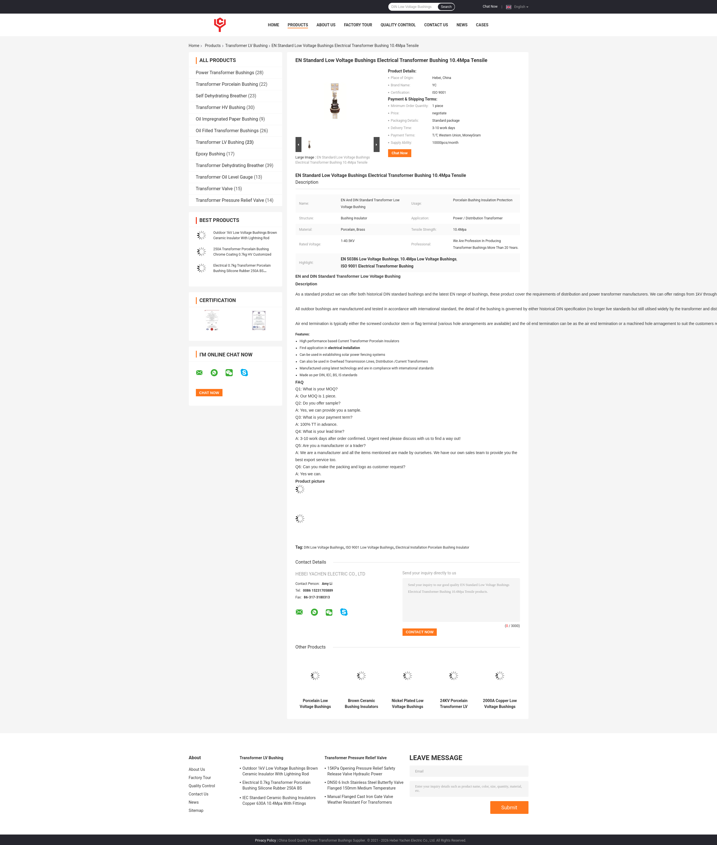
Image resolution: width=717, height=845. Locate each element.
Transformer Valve (214, 188)
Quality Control (398, 25)
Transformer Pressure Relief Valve (230, 200)
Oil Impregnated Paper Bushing (227, 119)
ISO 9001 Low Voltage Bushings (370, 546)
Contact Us (436, 25)
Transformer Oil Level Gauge (224, 177)
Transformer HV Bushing (220, 107)
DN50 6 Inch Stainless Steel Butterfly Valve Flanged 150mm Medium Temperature (366, 784)
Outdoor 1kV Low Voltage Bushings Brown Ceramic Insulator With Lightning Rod (280, 770)
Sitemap (196, 809)
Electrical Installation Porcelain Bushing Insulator (432, 546)
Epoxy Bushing (210, 154)
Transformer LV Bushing (246, 45)
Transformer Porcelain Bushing (227, 84)
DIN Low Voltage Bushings (324, 546)
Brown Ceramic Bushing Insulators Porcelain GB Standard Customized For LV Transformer (361, 702)
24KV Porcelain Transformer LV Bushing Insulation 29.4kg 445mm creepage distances (453, 702)
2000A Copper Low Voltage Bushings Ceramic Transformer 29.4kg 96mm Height (500, 702)
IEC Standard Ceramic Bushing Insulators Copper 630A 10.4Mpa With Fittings (279, 799)
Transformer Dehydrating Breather (230, 165)
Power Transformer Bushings (225, 72)
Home (273, 25)
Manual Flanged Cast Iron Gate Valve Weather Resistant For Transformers (360, 798)
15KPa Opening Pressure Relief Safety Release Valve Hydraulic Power (361, 770)
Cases (482, 25)
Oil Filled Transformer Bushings (227, 130)
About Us (325, 25)
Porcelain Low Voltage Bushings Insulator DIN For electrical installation (315, 702)
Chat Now (490, 6)
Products (298, 25)
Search (446, 7)
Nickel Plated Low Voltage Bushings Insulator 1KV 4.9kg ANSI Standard (408, 702)
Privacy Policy (265, 839)
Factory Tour (358, 25)
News (462, 25)
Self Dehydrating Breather (221, 96)
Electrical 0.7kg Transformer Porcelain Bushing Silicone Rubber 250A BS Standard (242, 271)
